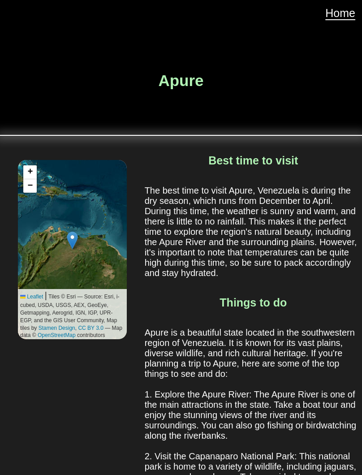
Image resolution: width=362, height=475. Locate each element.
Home (340, 13)
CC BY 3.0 (90, 328)
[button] (72, 240)
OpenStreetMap (57, 335)
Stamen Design (57, 328)
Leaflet (31, 297)
